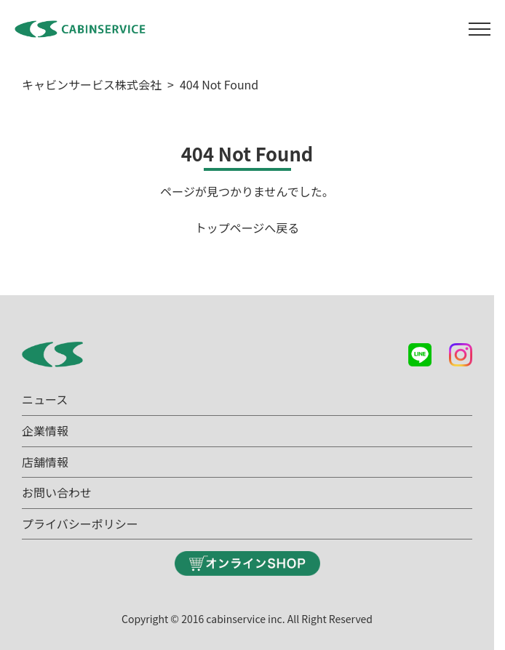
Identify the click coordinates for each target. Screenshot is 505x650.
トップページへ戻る (247, 227)
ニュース (45, 399)
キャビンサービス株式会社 (92, 84)
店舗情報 (45, 461)
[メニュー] (479, 29)
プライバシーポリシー (80, 523)
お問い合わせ (57, 492)
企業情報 (45, 430)
